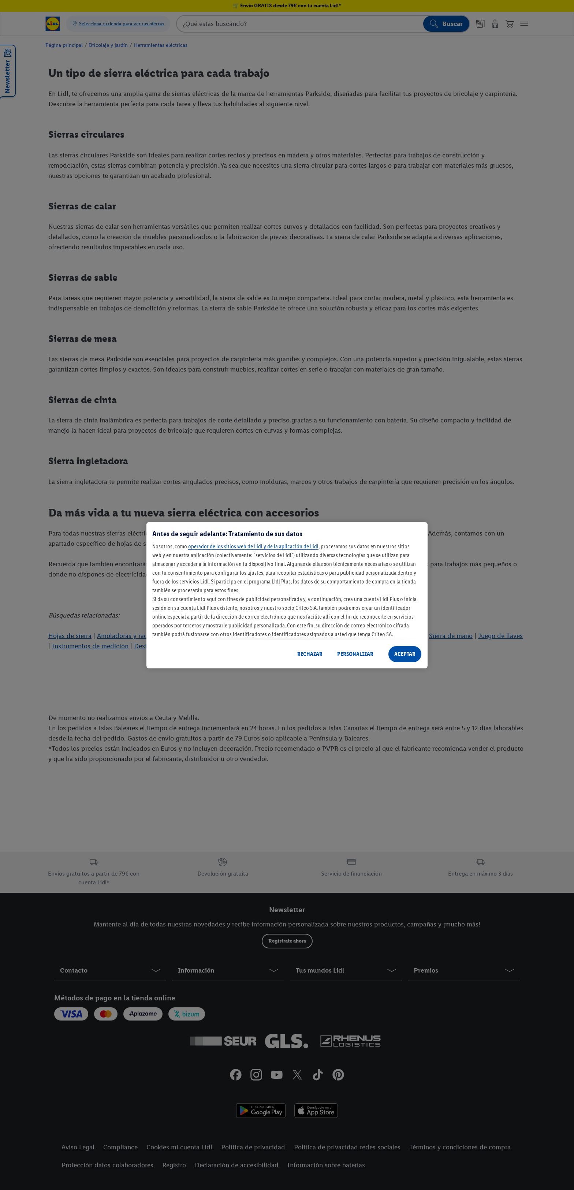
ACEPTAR (404, 653)
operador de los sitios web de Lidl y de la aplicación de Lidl (253, 546)
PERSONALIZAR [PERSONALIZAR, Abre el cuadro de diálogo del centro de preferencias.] (355, 653)
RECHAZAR (310, 653)
